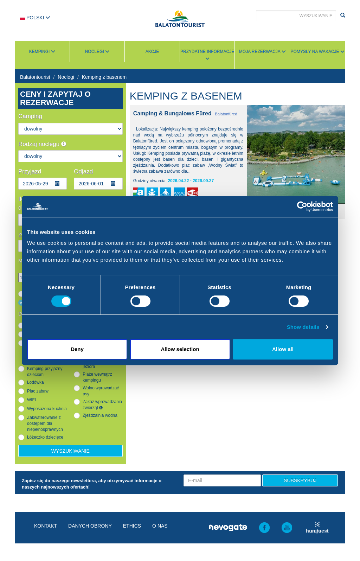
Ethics (132, 526)
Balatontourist (35, 77)
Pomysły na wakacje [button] (318, 51)
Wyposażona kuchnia (47, 408)
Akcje (152, 51)
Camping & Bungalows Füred (172, 113)
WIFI (31, 399)
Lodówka (35, 382)
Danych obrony (90, 526)
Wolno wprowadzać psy (101, 390)
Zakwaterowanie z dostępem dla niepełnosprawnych (45, 423)
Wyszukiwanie (70, 451)
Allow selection (180, 349)
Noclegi (66, 77)
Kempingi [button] (42, 51)
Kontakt (45, 526)
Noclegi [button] (97, 51)
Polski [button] (35, 17)
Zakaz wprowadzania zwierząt (102, 404)
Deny (77, 349)
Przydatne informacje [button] (207, 54)
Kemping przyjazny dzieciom (44, 371)
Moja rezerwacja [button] (262, 51)
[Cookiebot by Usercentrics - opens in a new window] (302, 206)
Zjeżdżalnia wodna (100, 415)
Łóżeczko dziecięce (45, 437)
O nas (160, 526)
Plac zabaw (38, 391)
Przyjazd (29, 171)
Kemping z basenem (104, 77)
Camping (30, 116)
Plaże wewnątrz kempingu (97, 377)
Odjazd (83, 171)
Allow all (283, 349)
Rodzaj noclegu (42, 144)
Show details (303, 327)
